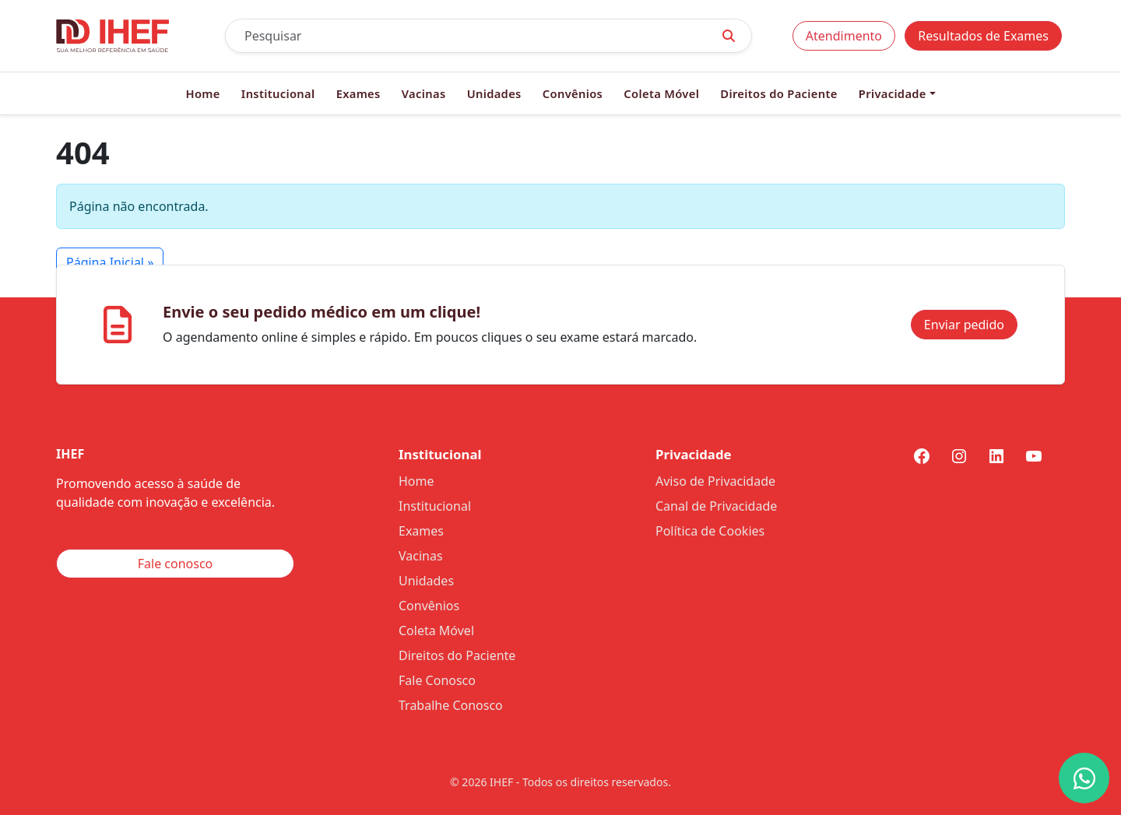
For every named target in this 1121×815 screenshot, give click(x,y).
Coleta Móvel (661, 93)
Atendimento (844, 35)
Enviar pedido (964, 324)
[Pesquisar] (466, 35)
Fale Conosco (437, 680)
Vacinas (424, 93)
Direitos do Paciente (778, 93)
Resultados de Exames (983, 35)
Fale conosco (175, 563)
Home (202, 93)
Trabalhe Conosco (451, 705)
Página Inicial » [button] (109, 262)
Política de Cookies (709, 530)
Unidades (494, 93)
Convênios (573, 93)
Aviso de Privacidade (715, 481)
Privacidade (892, 93)
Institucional (278, 93)
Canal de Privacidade (716, 506)
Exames (358, 93)
